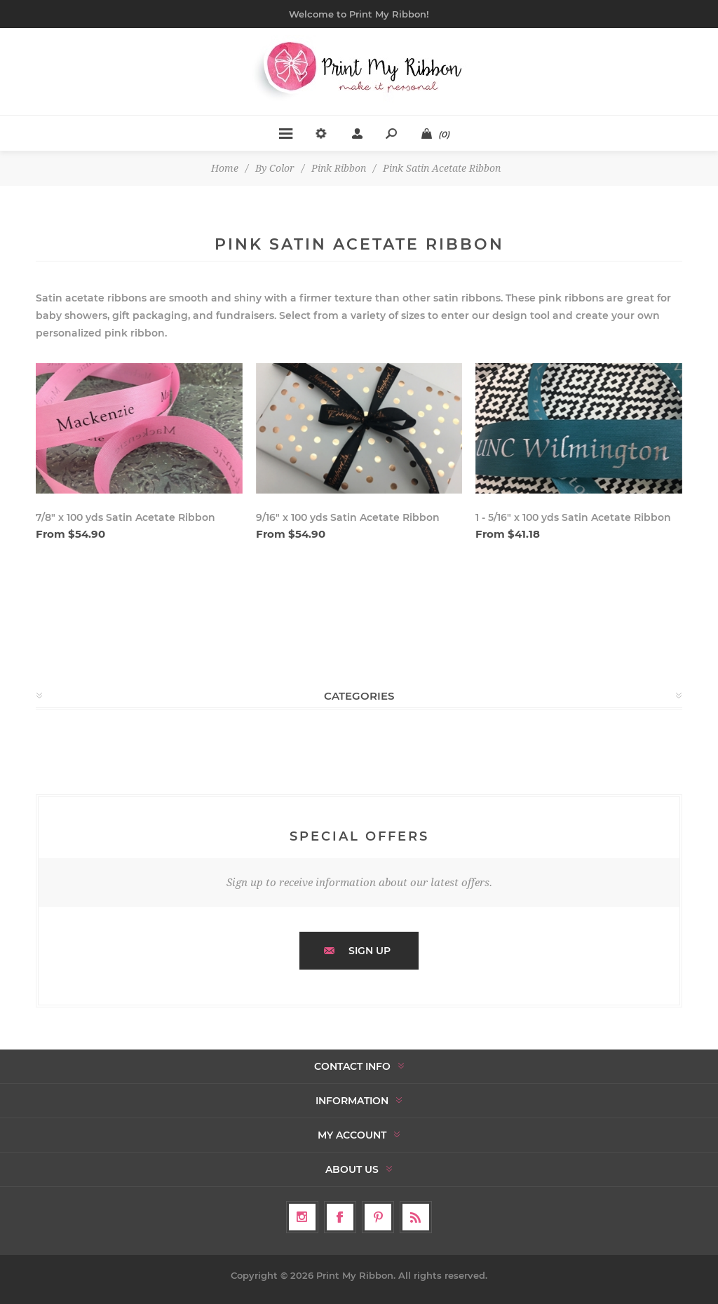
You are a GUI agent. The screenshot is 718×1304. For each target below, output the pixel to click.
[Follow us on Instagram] (302, 1217)
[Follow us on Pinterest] (378, 1217)
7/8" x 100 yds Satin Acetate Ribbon (125, 517)
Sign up (369, 950)
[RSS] (415, 1217)
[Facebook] (340, 1217)
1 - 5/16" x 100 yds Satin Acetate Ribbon (573, 517)
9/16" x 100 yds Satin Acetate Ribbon (348, 517)
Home (224, 168)
